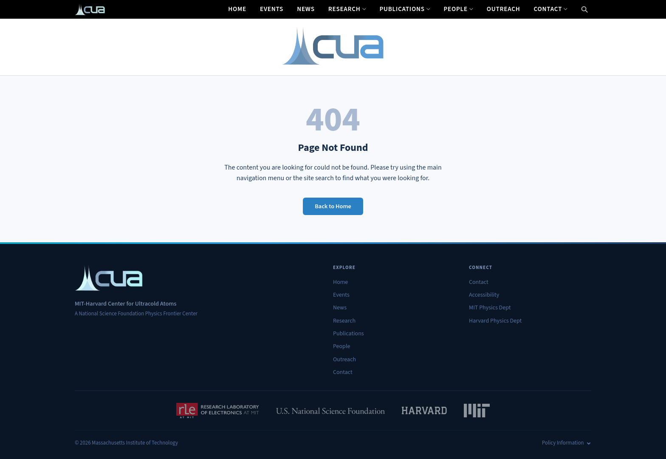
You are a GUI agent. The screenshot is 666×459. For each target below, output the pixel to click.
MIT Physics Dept (490, 307)
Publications (404, 9)
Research (347, 9)
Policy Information (566, 443)
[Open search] (584, 9)
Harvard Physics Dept (495, 321)
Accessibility (484, 295)
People (458, 9)
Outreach (503, 9)
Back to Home (333, 206)
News (306, 9)
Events (271, 9)
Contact (550, 9)
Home (237, 9)
